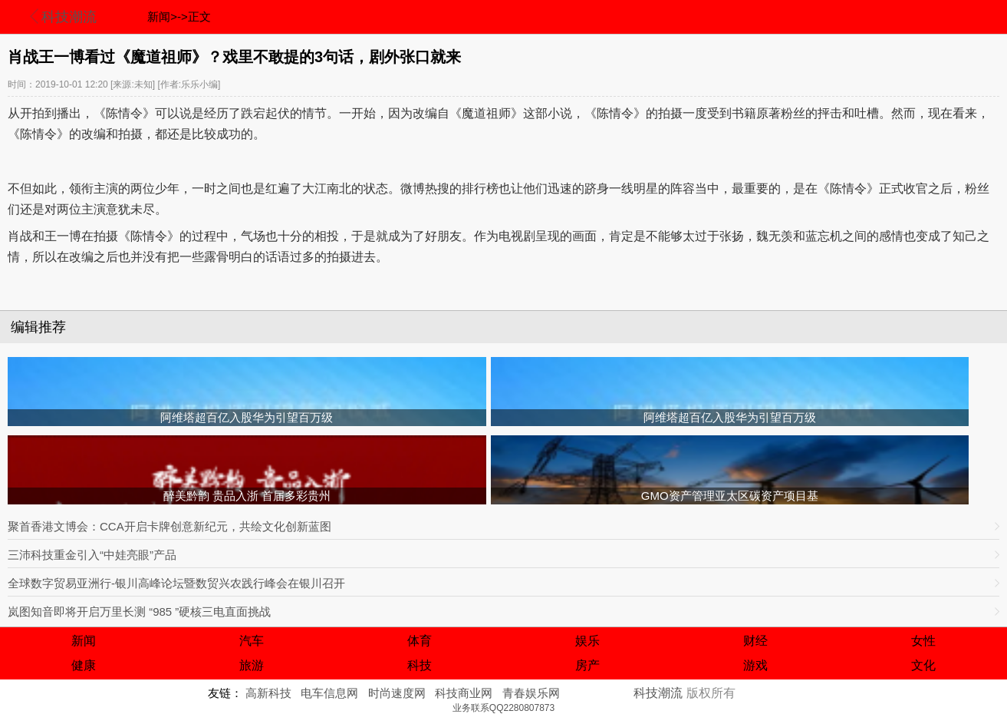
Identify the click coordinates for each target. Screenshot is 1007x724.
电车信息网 (329, 692)
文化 (923, 665)
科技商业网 (463, 692)
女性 (923, 640)
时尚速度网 (397, 692)
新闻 (83, 640)
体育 (419, 640)
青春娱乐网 (531, 692)
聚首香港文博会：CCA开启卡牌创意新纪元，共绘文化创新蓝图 (169, 526)
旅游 (251, 665)
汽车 (251, 640)
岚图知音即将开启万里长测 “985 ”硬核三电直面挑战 (139, 611)
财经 (755, 640)
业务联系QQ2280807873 (503, 708)
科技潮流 (69, 17)
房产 (587, 665)
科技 (419, 665)
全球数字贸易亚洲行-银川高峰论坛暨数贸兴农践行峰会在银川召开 (176, 583)
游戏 (755, 665)
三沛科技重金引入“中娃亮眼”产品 (92, 554)
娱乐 (587, 640)
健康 (83, 665)
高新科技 (268, 692)
